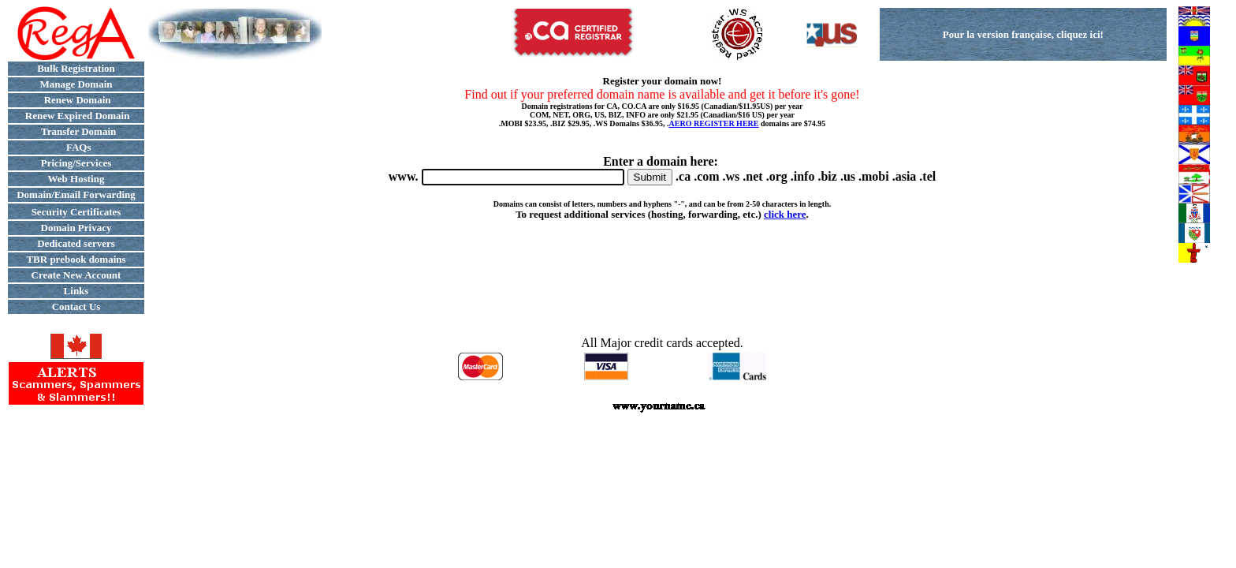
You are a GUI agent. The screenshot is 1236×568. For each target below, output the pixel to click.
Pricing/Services (76, 163)
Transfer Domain (76, 131)
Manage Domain (75, 84)
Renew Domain (75, 100)
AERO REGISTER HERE (714, 123)
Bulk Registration (76, 68)
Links (76, 291)
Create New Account (76, 275)
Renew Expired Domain (76, 115)
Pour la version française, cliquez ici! (1023, 34)
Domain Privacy (76, 228)
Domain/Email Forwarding (76, 194)
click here (785, 214)
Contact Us (76, 306)
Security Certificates (76, 212)
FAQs (76, 147)
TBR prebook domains (75, 259)
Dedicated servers (76, 243)
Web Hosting (76, 179)
